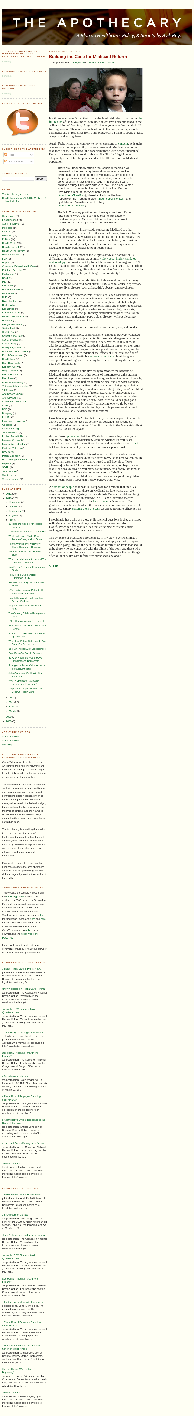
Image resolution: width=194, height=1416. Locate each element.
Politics (6, 239)
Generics (7, 424)
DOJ (4, 409)
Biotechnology (10, 301)
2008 (9, 721)
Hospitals (7, 320)
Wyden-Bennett (10, 478)
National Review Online (101, 62)
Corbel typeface (15, 896)
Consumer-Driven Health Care (19, 266)
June (12, 697)
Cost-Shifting (9, 343)
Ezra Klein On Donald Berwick (25, 653)
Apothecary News (12, 393)
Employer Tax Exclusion (15, 351)
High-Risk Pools (11, 362)
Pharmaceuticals (11, 289)
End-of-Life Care (11, 312)
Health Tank (8, 359)
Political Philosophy (13, 382)
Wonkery (7, 475)
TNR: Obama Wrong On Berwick (26, 621)
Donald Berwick (10, 246)
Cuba (5, 405)
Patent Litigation (11, 455)
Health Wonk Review (13, 250)
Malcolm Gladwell (12, 440)
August (13, 515)
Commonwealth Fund (14, 401)
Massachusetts (10, 254)
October (14, 506)
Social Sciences (11, 339)
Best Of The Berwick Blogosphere (27, 648)
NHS (4, 297)
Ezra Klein (7, 285)
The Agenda (77, 62)
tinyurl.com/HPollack (110, 198)
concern (123, 143)
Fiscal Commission (12, 355)
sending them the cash (86, 508)
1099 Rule (7, 390)
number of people (63, 487)
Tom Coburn (9, 471)
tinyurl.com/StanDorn (71, 195)
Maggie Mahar (10, 370)
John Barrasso (10, 432)
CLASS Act (8, 332)
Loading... (7, 61)
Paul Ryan (8, 378)
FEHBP (6, 417)
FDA (4, 258)
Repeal (6, 262)
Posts (9, 154)
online (28, 930)
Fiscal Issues (9, 219)
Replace (6, 463)
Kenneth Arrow (10, 366)
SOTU (5, 467)
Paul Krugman (10, 374)
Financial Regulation (13, 420)
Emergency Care (11, 347)
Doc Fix (6, 277)
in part (134, 443)
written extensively (102, 356)
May (11, 702)
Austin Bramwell (11, 223)
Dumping (7, 413)
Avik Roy (7, 744)
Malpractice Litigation (14, 444)
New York (7, 451)
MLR (4, 281)
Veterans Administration (15, 386)
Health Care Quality (13, 316)
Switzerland (8, 328)
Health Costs (9, 243)
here (42, 915)
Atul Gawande (10, 397)
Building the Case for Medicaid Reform (88, 56)
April (12, 706)
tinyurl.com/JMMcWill (71, 205)
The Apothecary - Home (15, 194)
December (15, 502)
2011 (9, 493)
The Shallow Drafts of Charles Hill (27, 531)
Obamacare (8, 216)
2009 (9, 716)
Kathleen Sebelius (12, 270)
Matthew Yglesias (12, 448)
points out (73, 436)
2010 (9, 498)
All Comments (13, 161)
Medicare (7, 227)
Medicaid (7, 235)
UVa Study (8, 293)
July (11, 519)
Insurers (6, 231)
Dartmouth (8, 304)
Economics (8, 308)
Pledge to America (12, 324)
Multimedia (8, 274)
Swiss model (101, 501)
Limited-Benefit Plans (14, 436)
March (13, 710)
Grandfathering (10, 428)
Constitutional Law (12, 335)
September (15, 510)
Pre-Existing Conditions (15, 459)
